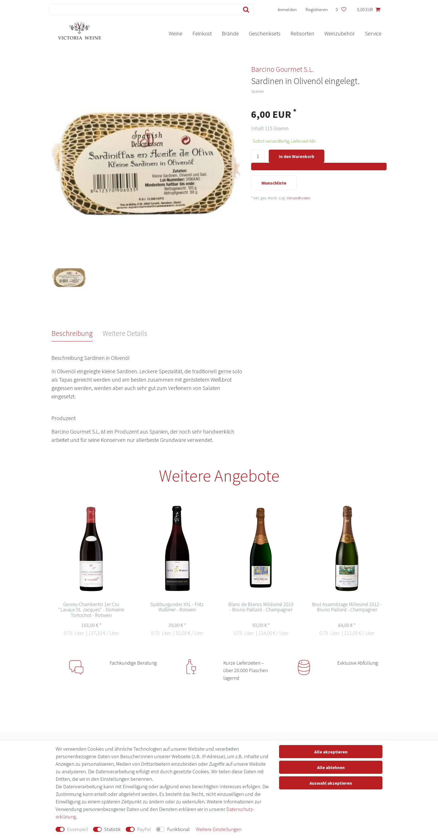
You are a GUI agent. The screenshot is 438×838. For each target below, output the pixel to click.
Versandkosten (298, 198)
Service (373, 33)
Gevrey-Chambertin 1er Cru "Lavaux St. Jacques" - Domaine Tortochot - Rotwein (91, 610)
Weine (175, 33)
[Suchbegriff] (142, 9)
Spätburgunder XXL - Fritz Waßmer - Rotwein (177, 607)
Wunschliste (273, 183)
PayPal (144, 829)
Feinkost (202, 33)
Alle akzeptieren (330, 752)
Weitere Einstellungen (219, 829)
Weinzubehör (339, 33)
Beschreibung (72, 333)
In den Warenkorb (296, 156)
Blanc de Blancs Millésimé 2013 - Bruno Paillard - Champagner (261, 607)
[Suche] (244, 9)
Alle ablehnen (331, 767)
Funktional (178, 829)
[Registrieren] (317, 9)
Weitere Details (125, 333)
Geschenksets (264, 33)
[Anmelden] (287, 9)
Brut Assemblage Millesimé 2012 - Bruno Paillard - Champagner (347, 607)
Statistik (112, 829)
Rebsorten (302, 33)
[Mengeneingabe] (258, 156)
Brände (230, 33)
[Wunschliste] (341, 9)
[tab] (77, 333)
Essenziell (77, 829)
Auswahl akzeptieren (331, 783)
